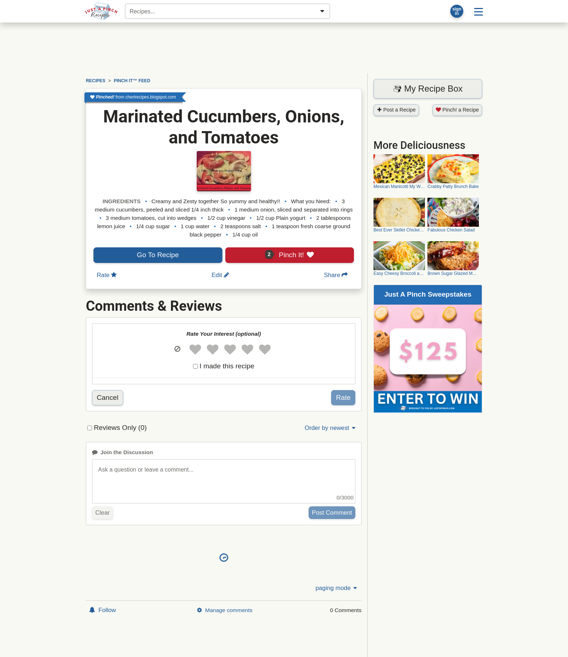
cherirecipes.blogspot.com (150, 97)
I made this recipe (227, 366)
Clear (102, 512)
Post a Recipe (396, 110)
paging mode (337, 588)
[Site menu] (478, 11)
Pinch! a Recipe (457, 110)
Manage (224, 610)
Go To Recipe (158, 255)
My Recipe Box (428, 88)
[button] (177, 349)
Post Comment (332, 512)
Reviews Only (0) (120, 427)
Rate (343, 397)
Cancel (107, 397)
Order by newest (331, 427)
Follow (102, 610)
